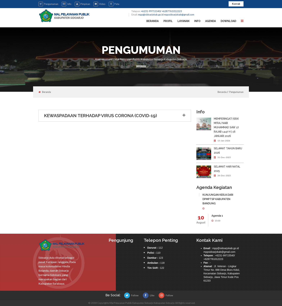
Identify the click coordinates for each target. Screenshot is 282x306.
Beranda (152, 21)
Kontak (236, 3)
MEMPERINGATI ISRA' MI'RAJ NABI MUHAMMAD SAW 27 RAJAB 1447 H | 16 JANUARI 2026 (226, 127)
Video (99, 4)
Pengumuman (48, 4)
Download (228, 21)
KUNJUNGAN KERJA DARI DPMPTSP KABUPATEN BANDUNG (218, 199)
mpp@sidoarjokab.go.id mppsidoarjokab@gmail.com (166, 14)
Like (148, 295)
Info (66, 4)
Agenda (210, 21)
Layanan (183, 21)
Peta (114, 4)
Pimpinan (82, 4)
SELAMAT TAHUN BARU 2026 (228, 150)
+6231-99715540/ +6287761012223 (161, 11)
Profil (168, 21)
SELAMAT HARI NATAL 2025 (227, 168)
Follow (131, 295)
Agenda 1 (217, 215)
